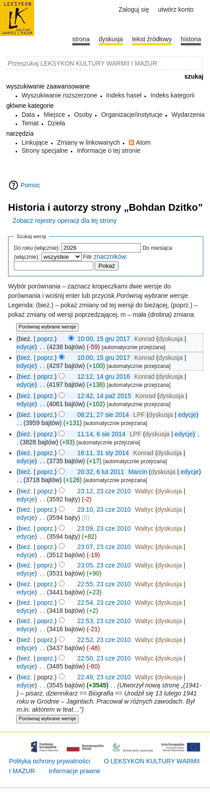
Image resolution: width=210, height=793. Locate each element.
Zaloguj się (133, 9)
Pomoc (30, 185)
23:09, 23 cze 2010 (104, 528)
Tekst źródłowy (152, 39)
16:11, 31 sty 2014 (103, 452)
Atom (143, 142)
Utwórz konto (175, 9)
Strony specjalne (45, 150)
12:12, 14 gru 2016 (103, 376)
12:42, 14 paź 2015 (104, 395)
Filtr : (105, 257)
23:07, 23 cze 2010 (104, 546)
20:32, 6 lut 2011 (100, 471)
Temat (30, 123)
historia (191, 39)
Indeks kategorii (172, 95)
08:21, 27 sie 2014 (103, 414)
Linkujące (35, 142)
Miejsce (54, 114)
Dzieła (56, 123)
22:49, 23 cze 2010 (104, 677)
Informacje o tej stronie (108, 150)
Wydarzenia (188, 114)
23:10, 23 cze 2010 (104, 509)
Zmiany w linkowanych (88, 142)
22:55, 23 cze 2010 (104, 584)
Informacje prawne (75, 771)
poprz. (46, 338)
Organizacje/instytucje (131, 114)
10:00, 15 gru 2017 (103, 338)
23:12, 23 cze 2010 (104, 491)
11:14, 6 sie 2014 (101, 434)
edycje (26, 346)
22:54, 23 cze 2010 (104, 602)
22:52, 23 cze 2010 (104, 639)
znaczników (109, 256)
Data (28, 114)
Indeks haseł (124, 95)
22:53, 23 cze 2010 (104, 621)
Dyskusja (111, 39)
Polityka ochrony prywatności (49, 761)
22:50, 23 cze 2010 (104, 658)
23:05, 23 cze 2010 (104, 565)
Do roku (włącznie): (37, 248)
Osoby (83, 114)
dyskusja (170, 338)
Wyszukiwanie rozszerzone (59, 95)
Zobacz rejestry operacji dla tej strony (65, 220)
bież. (25, 357)
